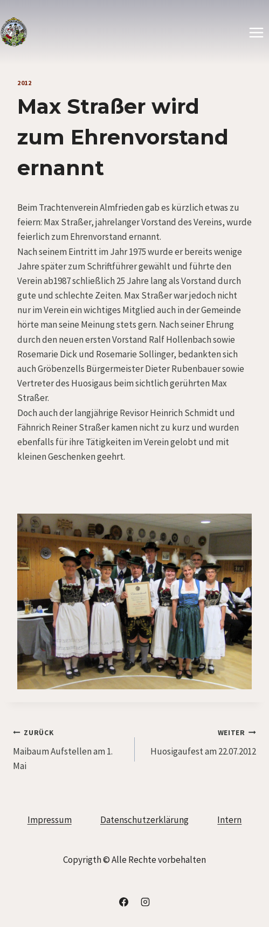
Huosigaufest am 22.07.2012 (200, 741)
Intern (229, 820)
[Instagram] (145, 902)
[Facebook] (124, 902)
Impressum (49, 820)
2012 (24, 83)
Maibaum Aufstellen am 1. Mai (69, 748)
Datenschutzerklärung (144, 820)
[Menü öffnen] (256, 32)
